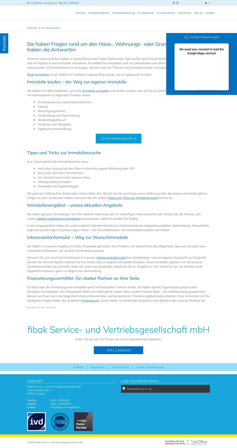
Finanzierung (184, 12)
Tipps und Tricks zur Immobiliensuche (133, 198)
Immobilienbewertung (123, 12)
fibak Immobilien (38, 74)
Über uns (198, 12)
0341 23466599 (60, 403)
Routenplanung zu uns (137, 388)
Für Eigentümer (146, 12)
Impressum (97, 367)
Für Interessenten (165, 12)
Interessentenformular (111, 257)
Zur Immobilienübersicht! (117, 138)
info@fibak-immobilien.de (42, 2)
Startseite (80, 12)
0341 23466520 (69, 2)
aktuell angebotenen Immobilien (58, 219)
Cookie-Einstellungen (150, 367)
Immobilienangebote (99, 12)
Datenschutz (120, 367)
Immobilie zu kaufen (95, 91)
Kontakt (210, 12)
